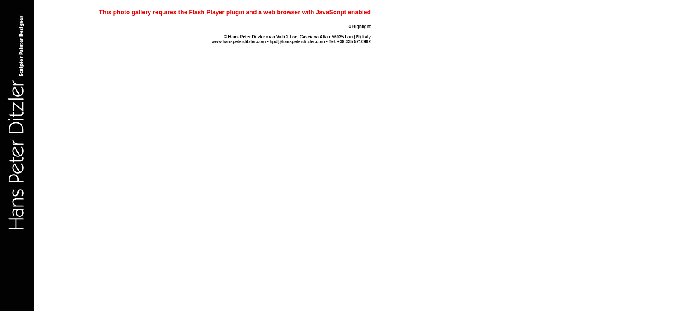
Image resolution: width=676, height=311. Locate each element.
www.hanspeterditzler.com (239, 41)
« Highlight (359, 26)
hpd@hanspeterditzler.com (297, 41)
